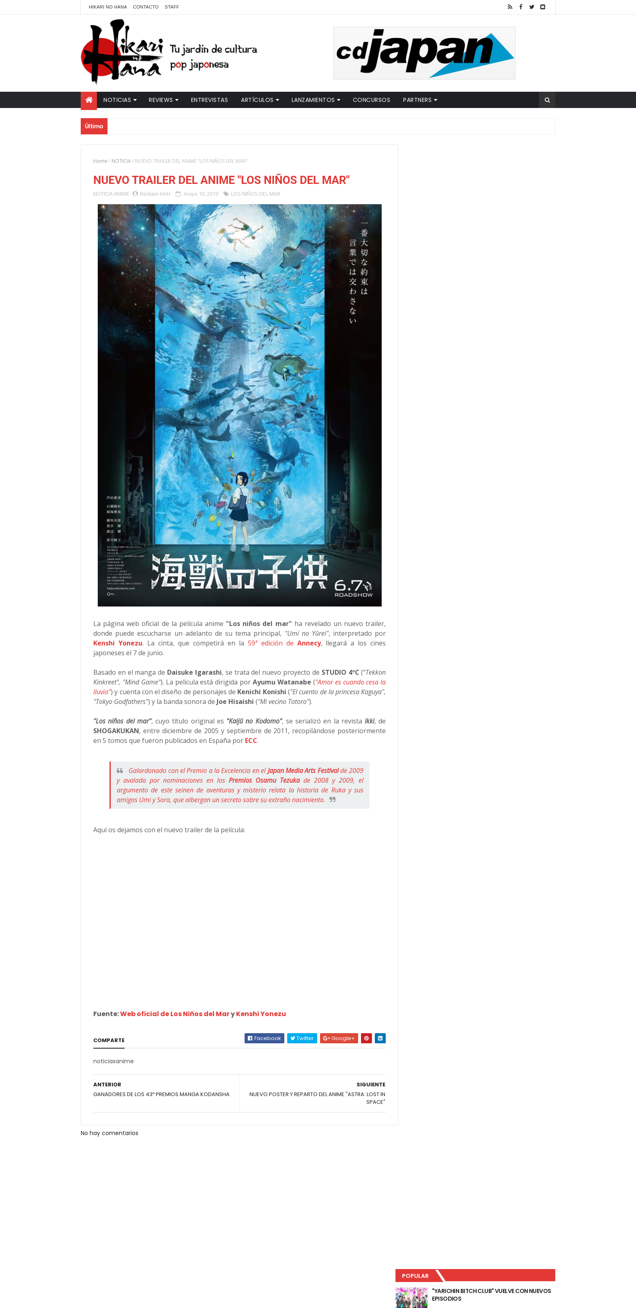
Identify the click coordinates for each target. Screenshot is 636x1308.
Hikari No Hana (108, 6)
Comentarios (519, 268)
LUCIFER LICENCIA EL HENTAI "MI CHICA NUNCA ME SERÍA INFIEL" (495, 203)
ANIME (121, 194)
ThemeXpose (224, 1296)
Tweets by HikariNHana (440, 316)
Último (445, 268)
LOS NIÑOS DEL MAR (255, 194)
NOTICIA (121, 161)
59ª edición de (280, 643)
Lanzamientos (313, 100)
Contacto (146, 6)
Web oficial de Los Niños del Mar (175, 1014)
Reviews (161, 100)
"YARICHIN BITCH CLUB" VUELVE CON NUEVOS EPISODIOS (492, 170)
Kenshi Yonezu (117, 643)
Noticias (117, 100)
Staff (172, 6)
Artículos (257, 100)
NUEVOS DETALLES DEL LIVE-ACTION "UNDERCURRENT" (492, 236)
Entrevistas (209, 100)
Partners (417, 100)
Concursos (372, 100)
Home (100, 161)
